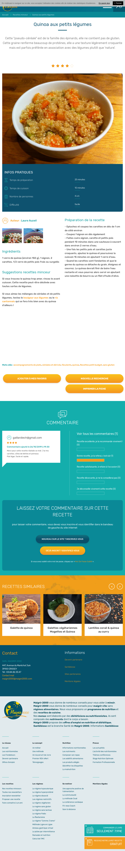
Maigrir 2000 (40, 706)
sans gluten (109, 365)
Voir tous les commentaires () (97, 433)
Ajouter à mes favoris (32, 378)
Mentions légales (72, 681)
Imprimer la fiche (94, 388)
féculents (66, 365)
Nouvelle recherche (94, 378)
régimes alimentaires (46, 709)
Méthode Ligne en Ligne (42, 824)
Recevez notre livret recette (107, 843)
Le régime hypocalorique (42, 789)
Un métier (36, 748)
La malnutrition (69, 769)
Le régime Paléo (39, 814)
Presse (96, 743)
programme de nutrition (102, 709)
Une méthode (38, 751)
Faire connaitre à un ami (12, 803)
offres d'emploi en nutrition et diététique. (87, 722)
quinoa (75, 365)
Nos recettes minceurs (11, 789)
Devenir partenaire (73, 659)
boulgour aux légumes (36, 297)
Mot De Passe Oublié (83, 562)
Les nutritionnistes (10, 751)
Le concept (37, 743)
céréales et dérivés (51, 365)
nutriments (56, 719)
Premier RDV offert (40, 759)
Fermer (118, 3)
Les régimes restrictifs (41, 799)
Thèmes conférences (101, 755)
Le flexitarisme (38, 817)
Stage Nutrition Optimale (103, 759)
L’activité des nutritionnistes (104, 751)
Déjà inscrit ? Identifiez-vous (62, 550)
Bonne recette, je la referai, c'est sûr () (95, 458)
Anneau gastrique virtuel (42, 828)
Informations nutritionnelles (74, 748)
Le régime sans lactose (42, 810)
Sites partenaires (73, 674)
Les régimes (37, 784)
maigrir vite (100, 706)
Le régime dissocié (40, 796)
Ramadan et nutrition (41, 835)
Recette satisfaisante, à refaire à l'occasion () (98, 469)
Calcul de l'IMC (38, 839)
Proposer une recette (11, 799)
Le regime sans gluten (41, 807)
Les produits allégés (71, 762)
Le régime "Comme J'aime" (43, 821)
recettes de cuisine (49, 712)
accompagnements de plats (27, 365)
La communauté (69, 795)
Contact (10, 653)
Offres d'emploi (8, 762)
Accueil (5, 748)
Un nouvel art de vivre (41, 755)
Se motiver (67, 784)
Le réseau (6, 743)
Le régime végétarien (41, 803)
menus (42, 716)
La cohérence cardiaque (73, 802)
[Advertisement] (62, 331)
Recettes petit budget (91, 365)
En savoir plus (104, 3)
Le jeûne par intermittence (43, 832)
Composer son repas (71, 755)
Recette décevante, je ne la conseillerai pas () (99, 480)
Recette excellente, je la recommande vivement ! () (99, 445)
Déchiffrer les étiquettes (73, 766)
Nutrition (67, 743)
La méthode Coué (70, 799)
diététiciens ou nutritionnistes (89, 716)
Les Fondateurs (8, 755)
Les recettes (7, 784)
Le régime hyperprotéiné (42, 792)
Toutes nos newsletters (12, 792)
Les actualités (99, 748)
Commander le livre (109, 830)
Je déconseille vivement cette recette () (96, 491)
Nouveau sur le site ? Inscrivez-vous (62, 539)
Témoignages (37, 762)
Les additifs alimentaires (73, 759)
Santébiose (70, 667)
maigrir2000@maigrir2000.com (17, 679)
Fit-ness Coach (69, 806)
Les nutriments (69, 751)
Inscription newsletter (11, 796)
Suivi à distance (69, 809)
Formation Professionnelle (104, 762)
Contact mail (8, 675)
